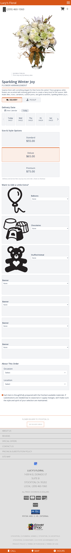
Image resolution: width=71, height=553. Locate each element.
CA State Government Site (46, 540)
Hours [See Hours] (59, 550)
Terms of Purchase (36, 544)
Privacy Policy (19, 544)
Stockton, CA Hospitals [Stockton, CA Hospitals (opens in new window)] (49, 536)
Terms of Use (52, 544)
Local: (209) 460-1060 (35, 486)
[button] (64, 9)
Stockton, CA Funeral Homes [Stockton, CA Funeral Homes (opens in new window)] (24, 536)
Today (25, 110)
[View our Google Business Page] (35, 464)
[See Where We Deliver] (35, 424)
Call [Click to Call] (12, 550)
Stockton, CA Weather (23, 540)
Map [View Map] (35, 550)
